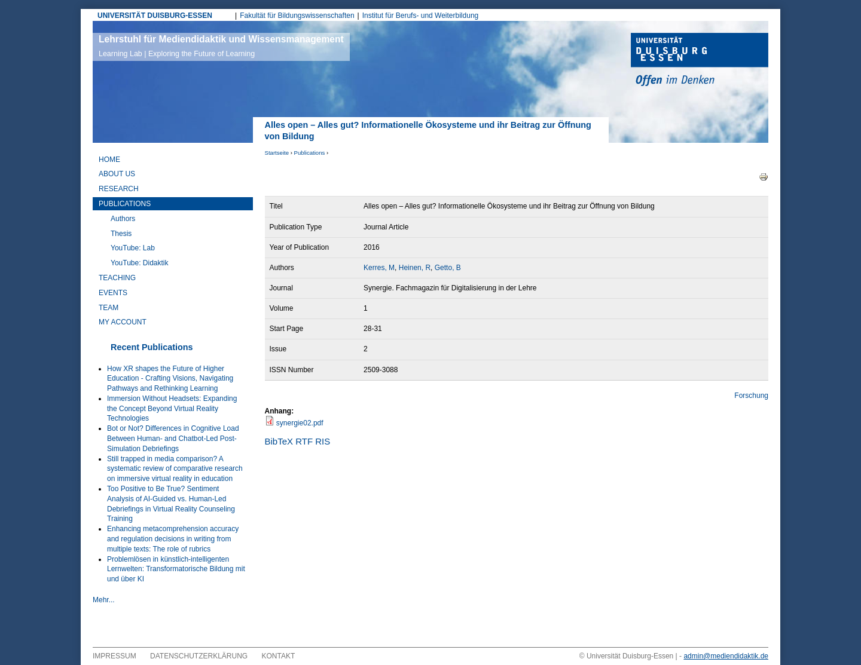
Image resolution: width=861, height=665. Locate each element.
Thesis (121, 233)
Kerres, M (379, 267)
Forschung (751, 395)
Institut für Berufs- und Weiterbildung (420, 15)
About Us (117, 174)
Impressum (114, 656)
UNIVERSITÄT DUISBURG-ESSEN (154, 15)
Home (109, 159)
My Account (122, 322)
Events (113, 293)
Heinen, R (414, 267)
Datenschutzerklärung (199, 656)
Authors (123, 218)
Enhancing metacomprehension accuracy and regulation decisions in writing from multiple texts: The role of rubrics (173, 539)
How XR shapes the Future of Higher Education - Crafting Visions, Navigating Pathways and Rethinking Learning (170, 378)
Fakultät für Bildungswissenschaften (297, 15)
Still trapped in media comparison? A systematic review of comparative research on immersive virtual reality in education (175, 469)
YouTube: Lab (133, 248)
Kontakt (278, 656)
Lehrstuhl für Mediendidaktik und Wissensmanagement (221, 46)
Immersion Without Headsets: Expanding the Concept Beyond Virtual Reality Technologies (172, 408)
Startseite (277, 152)
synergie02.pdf (299, 423)
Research (119, 189)
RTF (304, 441)
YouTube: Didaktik (140, 263)
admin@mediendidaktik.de (725, 656)
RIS (322, 441)
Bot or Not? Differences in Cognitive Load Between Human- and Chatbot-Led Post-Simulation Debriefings (173, 438)
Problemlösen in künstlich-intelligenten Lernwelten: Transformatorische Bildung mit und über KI (176, 569)
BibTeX (279, 441)
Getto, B (448, 267)
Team (108, 308)
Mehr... (104, 600)
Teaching (117, 278)
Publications (309, 152)
